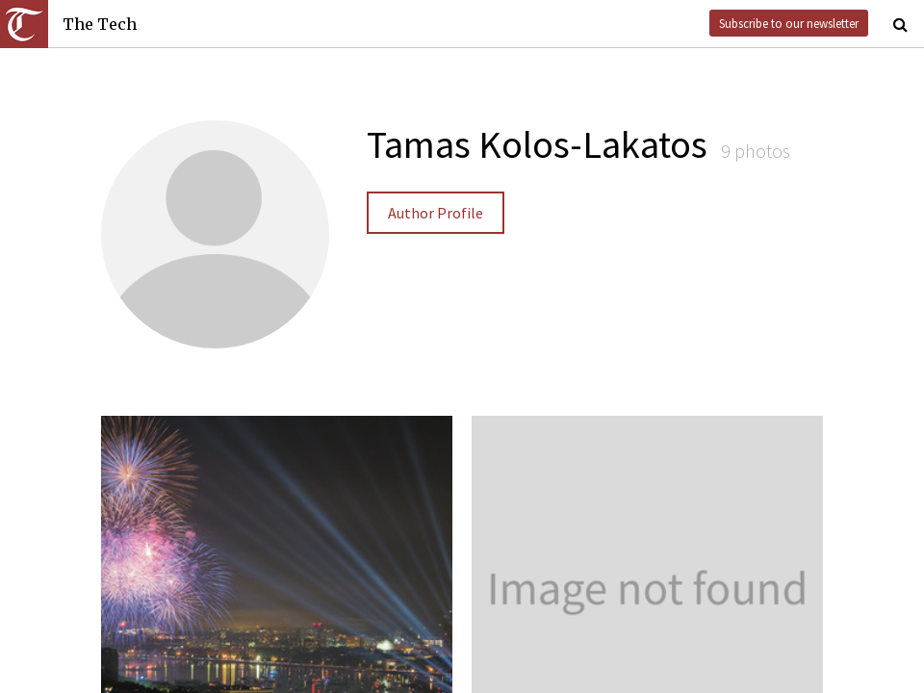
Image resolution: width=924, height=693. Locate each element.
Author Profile (435, 212)
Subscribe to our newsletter (789, 23)
